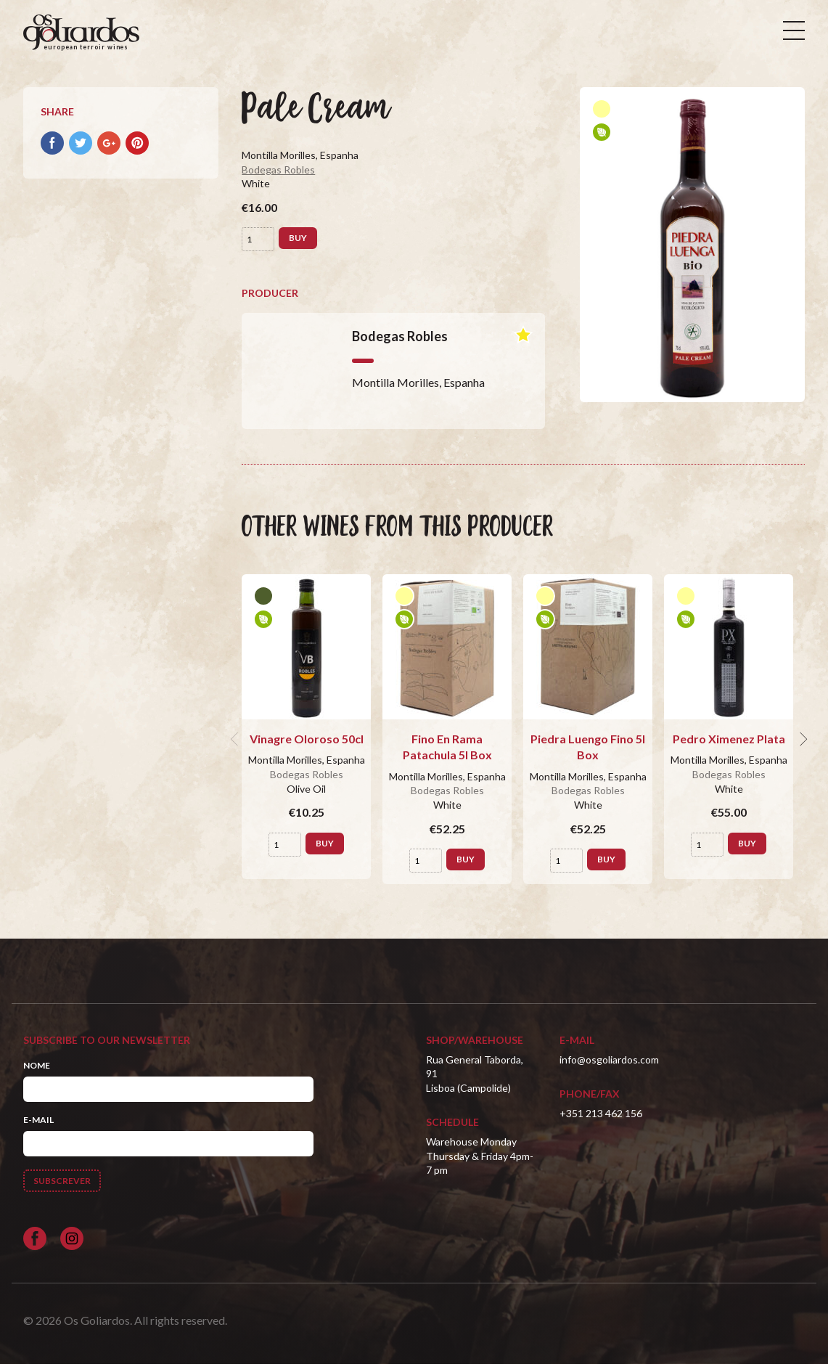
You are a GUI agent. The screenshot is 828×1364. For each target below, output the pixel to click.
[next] (801, 739)
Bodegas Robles (278, 169)
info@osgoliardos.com (609, 1059)
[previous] (235, 739)
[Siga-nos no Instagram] (71, 1238)
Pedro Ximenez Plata (729, 739)
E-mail (38, 1119)
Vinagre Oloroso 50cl (307, 739)
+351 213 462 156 (600, 1113)
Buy (298, 237)
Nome (36, 1065)
